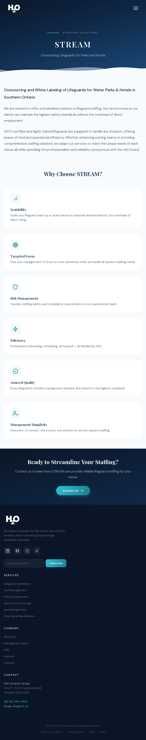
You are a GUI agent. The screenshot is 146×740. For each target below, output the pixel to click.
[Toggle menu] (136, 8)
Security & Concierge (17, 603)
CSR (6, 649)
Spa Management (15, 609)
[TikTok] (37, 551)
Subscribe (56, 563)
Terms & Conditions (51, 732)
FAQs (103, 732)
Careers (9, 656)
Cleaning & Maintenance (19, 616)
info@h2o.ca (20, 706)
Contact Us (73, 490)
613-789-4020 (18, 701)
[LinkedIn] (7, 551)
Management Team (16, 643)
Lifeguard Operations (17, 583)
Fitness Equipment (16, 596)
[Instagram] (27, 551)
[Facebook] (17, 551)
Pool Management (15, 590)
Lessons (9, 662)
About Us (10, 637)
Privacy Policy (76, 732)
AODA (91, 732)
